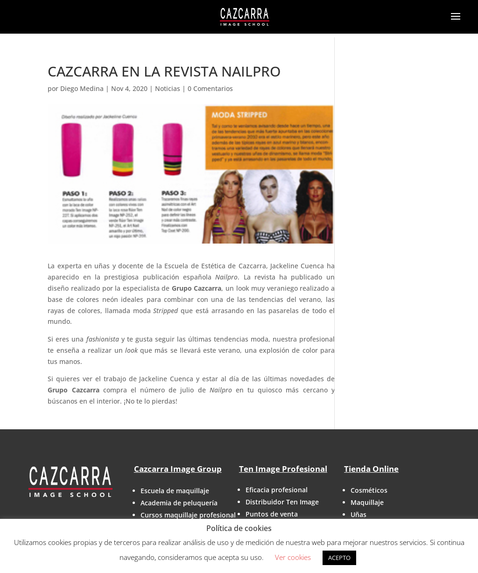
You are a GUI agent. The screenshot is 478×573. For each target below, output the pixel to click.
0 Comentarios (210, 88)
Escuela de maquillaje (175, 490)
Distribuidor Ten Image (282, 501)
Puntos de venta (272, 514)
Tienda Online (371, 468)
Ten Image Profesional (283, 468)
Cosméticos (369, 490)
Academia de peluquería (179, 502)
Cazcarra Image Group (178, 468)
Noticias (167, 88)
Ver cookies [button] (293, 557)
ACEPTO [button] (339, 557)
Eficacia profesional (277, 489)
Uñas (358, 514)
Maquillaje (367, 502)
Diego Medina (82, 88)
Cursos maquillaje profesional (188, 514)
